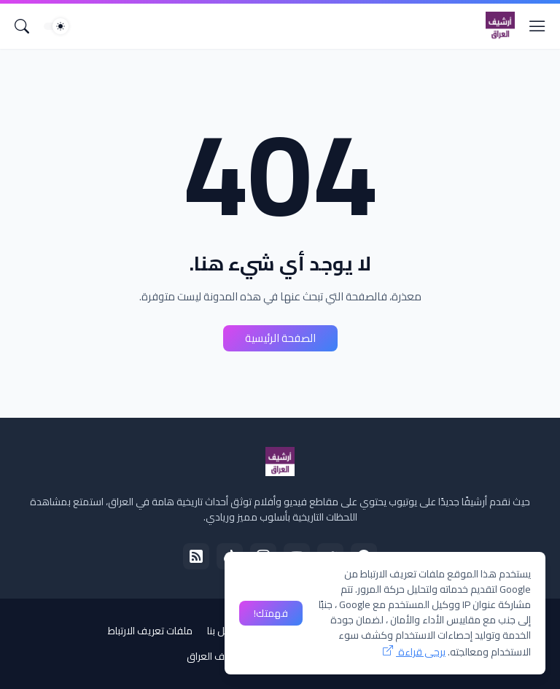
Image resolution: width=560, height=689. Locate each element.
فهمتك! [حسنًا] (271, 613)
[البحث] (22, 26)
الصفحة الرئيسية (280, 338)
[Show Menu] (537, 26)
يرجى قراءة (421, 651)
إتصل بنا (222, 630)
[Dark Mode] (56, 26)
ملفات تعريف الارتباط (150, 630)
